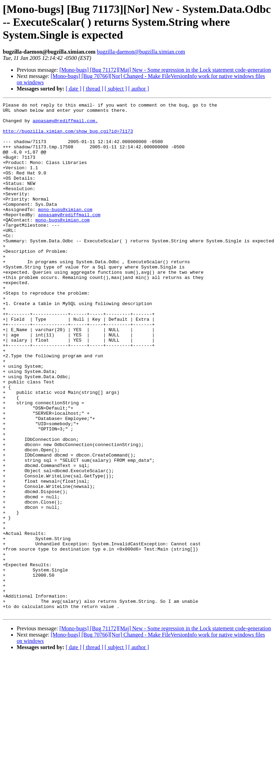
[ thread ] (93, 89)
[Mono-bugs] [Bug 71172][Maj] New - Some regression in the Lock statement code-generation (165, 70)
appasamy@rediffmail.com (69, 237)
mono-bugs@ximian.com (65, 231)
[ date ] (73, 89)
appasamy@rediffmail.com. (65, 125)
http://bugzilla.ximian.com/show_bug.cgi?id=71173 (68, 137)
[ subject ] (116, 89)
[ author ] (138, 89)
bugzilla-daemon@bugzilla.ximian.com (141, 52)
